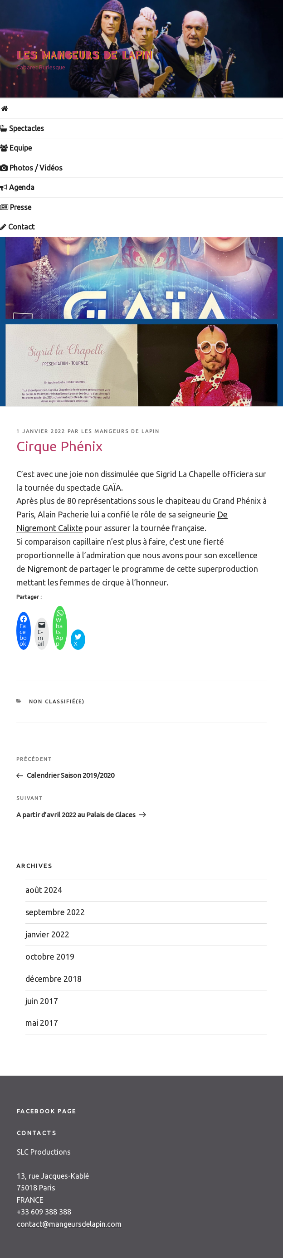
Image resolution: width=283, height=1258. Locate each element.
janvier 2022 (47, 934)
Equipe (16, 148)
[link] (47, 568)
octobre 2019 (49, 956)
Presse (15, 207)
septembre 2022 (55, 912)
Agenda (17, 187)
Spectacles (22, 128)
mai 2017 (41, 1022)
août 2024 (43, 889)
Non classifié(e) (57, 701)
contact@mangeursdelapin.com (69, 1224)
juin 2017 (41, 1000)
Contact (17, 227)
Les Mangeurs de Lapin (84, 55)
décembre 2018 (53, 978)
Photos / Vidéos (31, 168)
